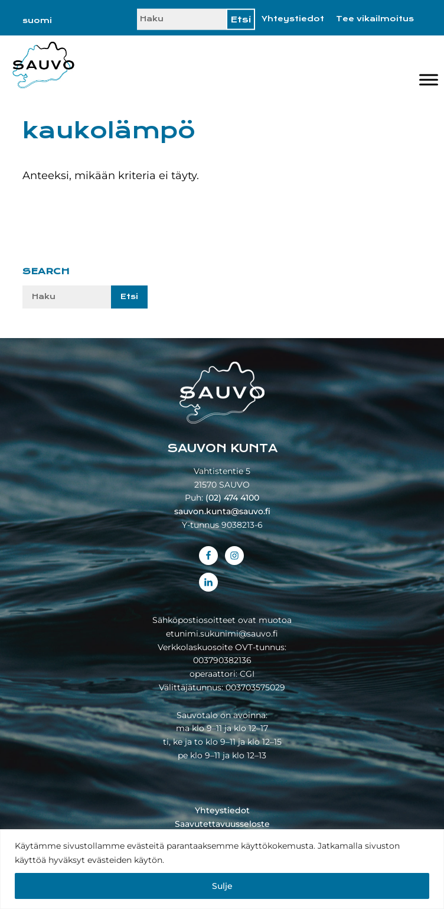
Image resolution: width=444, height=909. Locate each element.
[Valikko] (428, 79)
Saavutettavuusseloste (222, 824)
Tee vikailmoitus (375, 19)
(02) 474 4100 (232, 497)
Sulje (222, 886)
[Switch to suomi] (37, 21)
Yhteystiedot (293, 19)
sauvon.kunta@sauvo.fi (222, 511)
